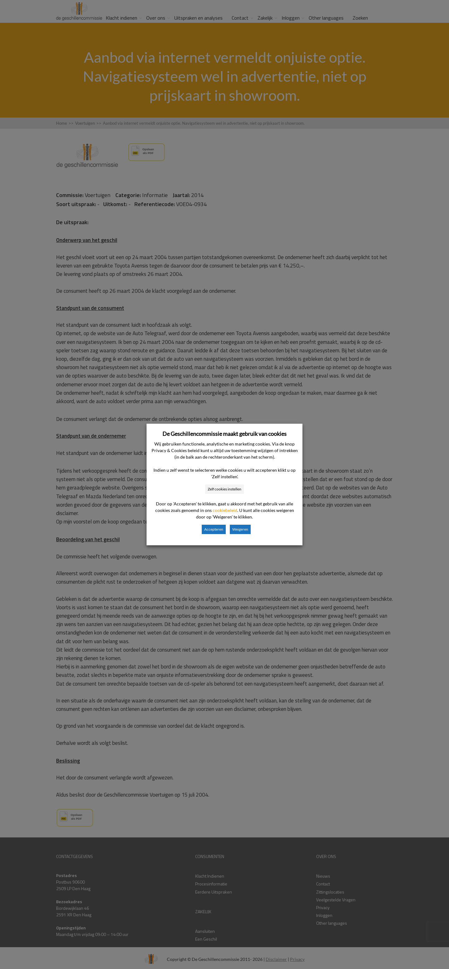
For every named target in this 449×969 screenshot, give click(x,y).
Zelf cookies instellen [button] (224, 489)
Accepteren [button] (213, 529)
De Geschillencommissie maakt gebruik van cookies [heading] (224, 433)
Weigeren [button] (240, 529)
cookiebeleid (225, 510)
